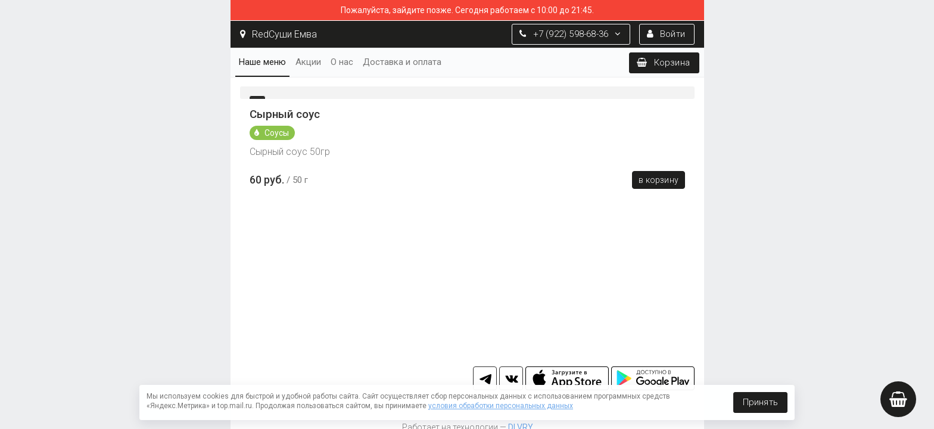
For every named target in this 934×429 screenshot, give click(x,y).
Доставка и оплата (402, 62)
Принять (760, 402)
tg (485, 378)
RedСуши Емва (278, 34)
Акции (308, 62)
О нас (342, 62)
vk (511, 378)
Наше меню (262, 62)
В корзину (658, 180)
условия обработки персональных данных (500, 406)
